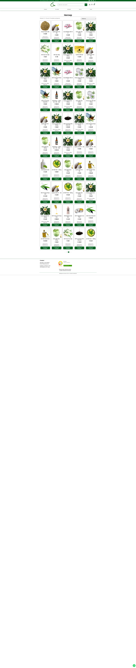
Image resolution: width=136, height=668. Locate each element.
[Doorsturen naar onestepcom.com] (68, 334)
